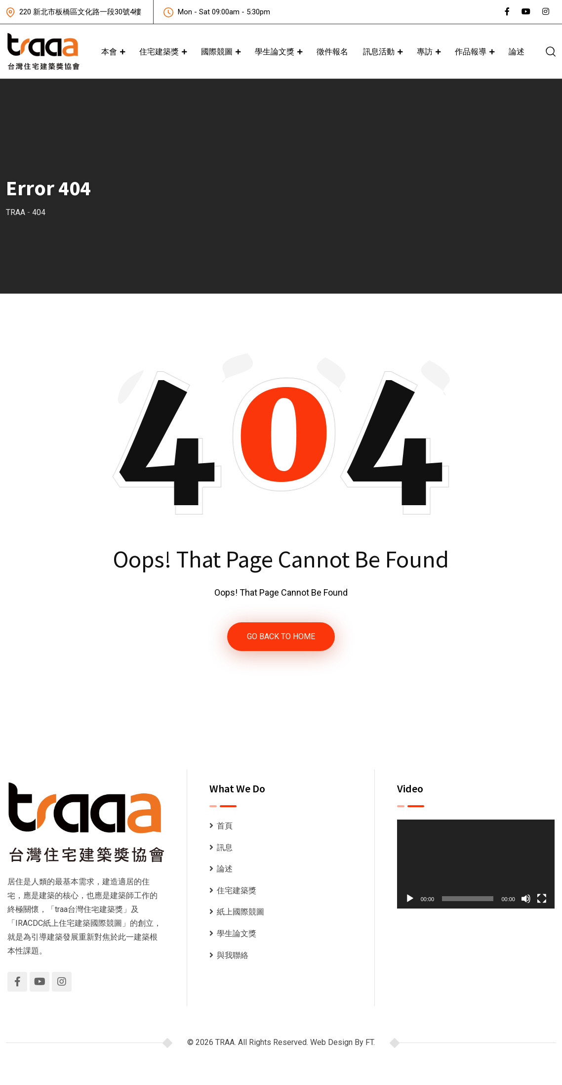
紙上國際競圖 (240, 911)
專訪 (425, 51)
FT (369, 1042)
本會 (109, 51)
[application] (476, 864)
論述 (516, 51)
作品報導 (470, 51)
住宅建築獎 (159, 51)
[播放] (410, 899)
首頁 (225, 825)
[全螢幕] (542, 899)
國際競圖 (217, 51)
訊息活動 (379, 51)
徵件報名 (332, 51)
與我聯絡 (232, 955)
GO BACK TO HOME (281, 636)
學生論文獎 (274, 51)
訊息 (225, 847)
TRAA (225, 1042)
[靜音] (526, 899)
